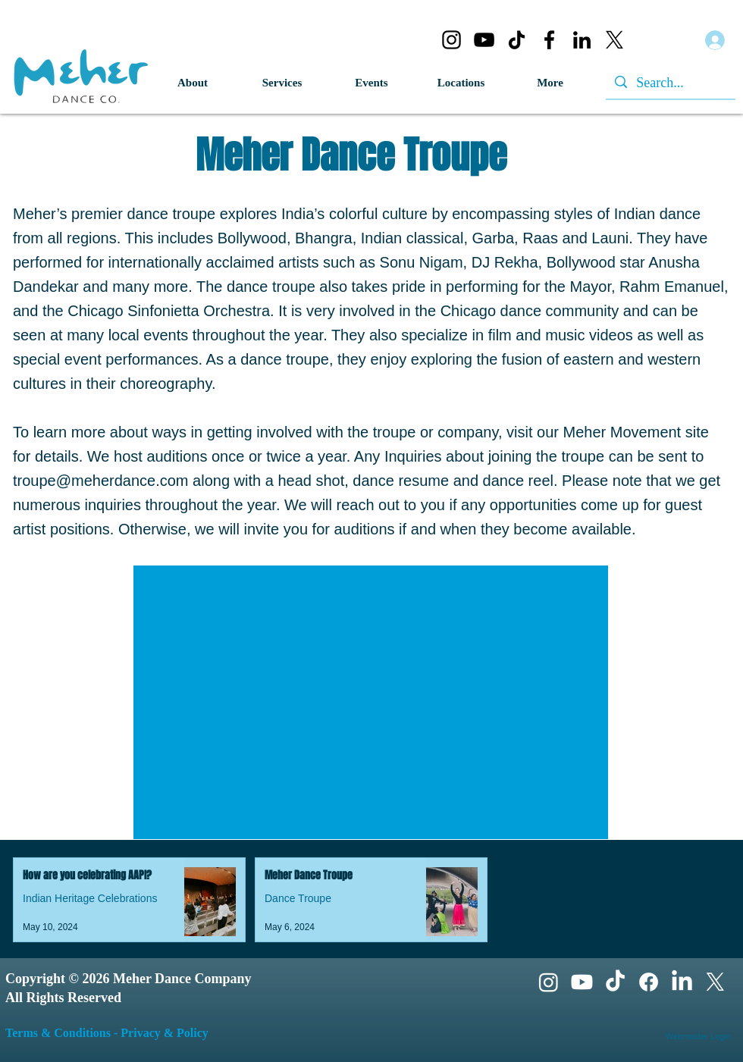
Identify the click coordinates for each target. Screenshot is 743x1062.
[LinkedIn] (581, 39)
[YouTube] (484, 39)
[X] (614, 39)
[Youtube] (581, 982)
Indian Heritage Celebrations (90, 898)
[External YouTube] (370, 702)
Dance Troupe (298, 898)
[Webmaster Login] (698, 1037)
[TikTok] (516, 39)
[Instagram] (451, 39)
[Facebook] (549, 39)
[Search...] (670, 83)
